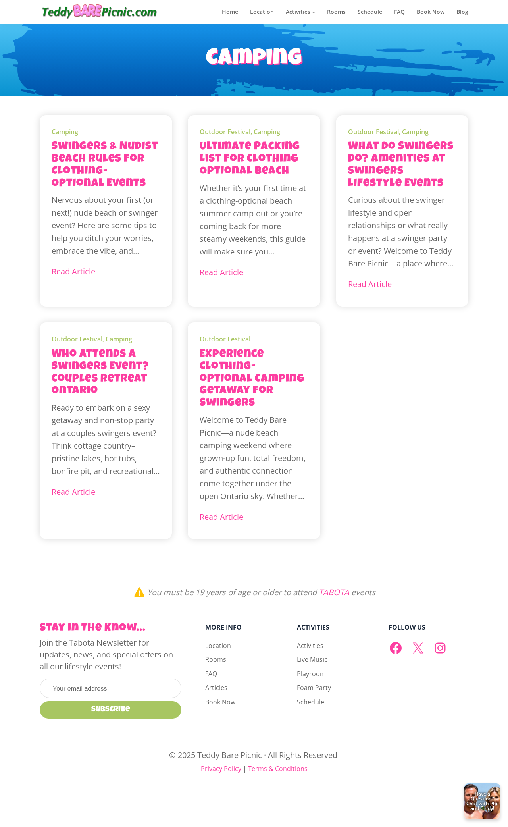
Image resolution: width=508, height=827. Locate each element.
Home (230, 11)
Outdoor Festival (225, 131)
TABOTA (334, 592)
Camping (65, 131)
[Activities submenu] (313, 11)
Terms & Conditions (278, 768)
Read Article (73, 271)
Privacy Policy (221, 768)
